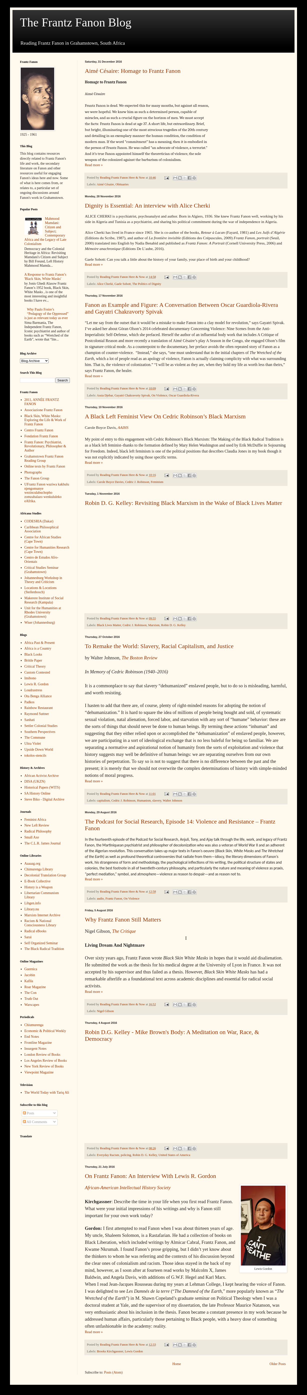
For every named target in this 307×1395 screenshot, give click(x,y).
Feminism (157, 482)
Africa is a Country (37, 648)
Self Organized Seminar (41, 943)
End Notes (31, 1037)
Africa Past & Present (39, 643)
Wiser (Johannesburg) (39, 622)
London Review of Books (42, 1054)
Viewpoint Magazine (39, 1072)
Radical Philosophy (38, 831)
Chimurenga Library (38, 869)
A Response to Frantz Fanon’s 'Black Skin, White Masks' (45, 277)
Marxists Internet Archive (42, 915)
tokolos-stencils (35, 755)
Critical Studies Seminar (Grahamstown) (41, 570)
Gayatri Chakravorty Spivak (132, 395)
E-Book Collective (37, 881)
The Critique (124, 931)
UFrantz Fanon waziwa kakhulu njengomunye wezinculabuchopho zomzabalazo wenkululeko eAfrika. (46, 492)
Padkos (29, 702)
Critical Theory (35, 666)
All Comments (35, 1122)
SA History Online (37, 793)
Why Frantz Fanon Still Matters (123, 919)
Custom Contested (37, 672)
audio (100, 898)
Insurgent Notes (35, 1048)
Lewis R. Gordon (36, 684)
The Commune (34, 737)
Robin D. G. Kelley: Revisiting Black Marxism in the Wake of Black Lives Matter (183, 503)
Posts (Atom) (113, 1372)
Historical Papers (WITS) (42, 787)
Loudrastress (33, 690)
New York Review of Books (44, 1066)
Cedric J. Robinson (137, 482)
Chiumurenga (33, 1025)
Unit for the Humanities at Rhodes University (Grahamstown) (42, 612)
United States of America (174, 1155)
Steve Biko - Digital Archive (44, 799)
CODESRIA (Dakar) (38, 521)
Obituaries (122, 184)
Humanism (144, 800)
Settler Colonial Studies (41, 726)
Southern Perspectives (39, 732)
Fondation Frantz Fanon (41, 436)
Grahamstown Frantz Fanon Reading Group (43, 459)
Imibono (30, 678)
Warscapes (31, 1005)
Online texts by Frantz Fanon (44, 466)
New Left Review (36, 825)
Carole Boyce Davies (110, 482)
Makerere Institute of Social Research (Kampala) (44, 600)
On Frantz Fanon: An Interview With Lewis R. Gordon (150, 1176)
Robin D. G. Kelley (173, 625)
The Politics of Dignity (146, 284)
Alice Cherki (105, 284)
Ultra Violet (32, 743)
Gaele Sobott (123, 284)
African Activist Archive (41, 776)
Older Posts (278, 1364)
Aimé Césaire (105, 184)
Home (176, 1364)
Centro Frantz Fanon (38, 430)
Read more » (94, 165)
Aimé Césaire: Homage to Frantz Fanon (132, 71)
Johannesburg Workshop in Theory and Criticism (43, 580)
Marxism (153, 625)
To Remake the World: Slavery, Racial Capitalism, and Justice (159, 646)
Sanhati (29, 720)
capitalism (103, 800)
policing (126, 1155)
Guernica (30, 969)
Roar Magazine (35, 987)
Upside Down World (38, 749)
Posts (28, 1113)
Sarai (28, 937)
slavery (156, 800)
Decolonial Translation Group (45, 875)
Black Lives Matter (109, 625)
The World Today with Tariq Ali (46, 1092)
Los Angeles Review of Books (45, 1060)
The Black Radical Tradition (44, 949)
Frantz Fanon (114, 898)
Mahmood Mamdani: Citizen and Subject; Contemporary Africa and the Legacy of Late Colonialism (45, 231)
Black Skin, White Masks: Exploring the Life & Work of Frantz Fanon (45, 420)
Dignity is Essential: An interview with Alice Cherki (147, 205)
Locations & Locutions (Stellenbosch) (40, 590)
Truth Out (31, 999)
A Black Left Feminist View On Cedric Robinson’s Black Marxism (165, 416)
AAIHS (123, 427)
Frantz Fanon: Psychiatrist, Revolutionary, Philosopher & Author (45, 446)
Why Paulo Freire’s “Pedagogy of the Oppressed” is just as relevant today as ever (46, 314)
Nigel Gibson (105, 1011)
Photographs (33, 472)
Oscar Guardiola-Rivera (184, 395)
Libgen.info (32, 903)
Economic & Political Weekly (45, 1031)
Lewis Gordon (134, 1351)
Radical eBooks (35, 931)
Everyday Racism (108, 1155)
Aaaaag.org (32, 863)
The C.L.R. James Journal (42, 843)
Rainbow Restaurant (38, 708)
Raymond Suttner (36, 714)
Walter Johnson (172, 800)
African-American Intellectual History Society (127, 1187)
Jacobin (29, 975)
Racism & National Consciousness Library (40, 923)
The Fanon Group (36, 478)
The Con (30, 993)
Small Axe (31, 837)
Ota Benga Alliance (38, 696)
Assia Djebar (105, 395)
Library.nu (31, 909)
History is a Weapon (38, 887)
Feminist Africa (35, 819)
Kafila (28, 981)
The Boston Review (139, 657)
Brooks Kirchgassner (110, 1351)
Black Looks (33, 654)
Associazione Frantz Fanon (43, 410)
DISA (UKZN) (34, 781)
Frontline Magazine (38, 1043)
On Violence (159, 395)
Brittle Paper (33, 660)
